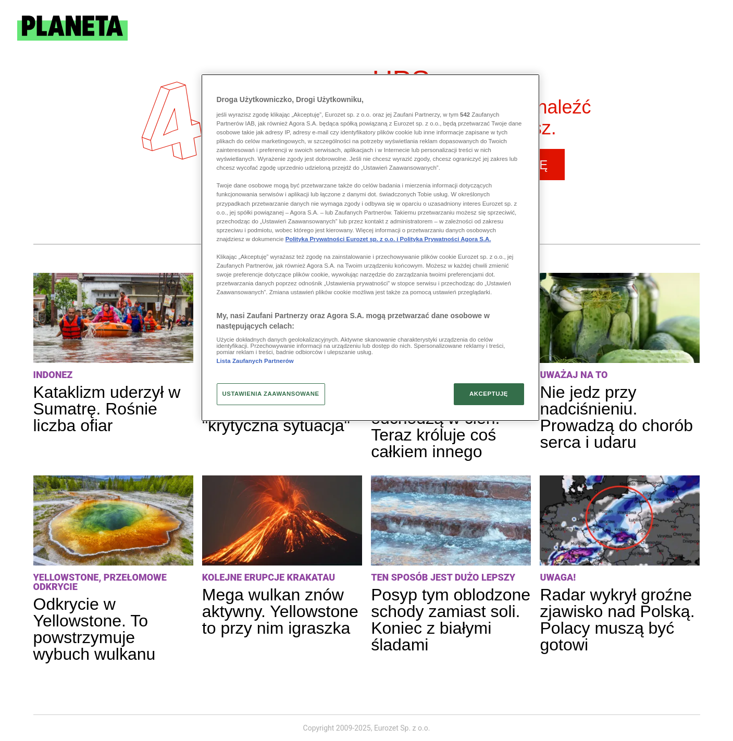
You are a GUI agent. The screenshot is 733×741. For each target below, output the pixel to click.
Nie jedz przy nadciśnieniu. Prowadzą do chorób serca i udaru (616, 417)
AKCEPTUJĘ (488, 394)
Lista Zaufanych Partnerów (255, 361)
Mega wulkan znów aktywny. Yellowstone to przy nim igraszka (280, 611)
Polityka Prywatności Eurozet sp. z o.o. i (342, 239)
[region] (370, 247)
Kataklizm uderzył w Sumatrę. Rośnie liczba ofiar (107, 409)
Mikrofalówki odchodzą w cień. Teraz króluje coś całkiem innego (435, 426)
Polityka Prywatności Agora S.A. (445, 239)
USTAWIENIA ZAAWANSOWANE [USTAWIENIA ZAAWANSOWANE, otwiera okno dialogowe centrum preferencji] (270, 394)
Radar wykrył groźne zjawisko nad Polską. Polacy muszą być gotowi (617, 619)
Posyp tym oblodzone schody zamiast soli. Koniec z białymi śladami (450, 619)
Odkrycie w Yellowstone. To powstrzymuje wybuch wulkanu (94, 629)
